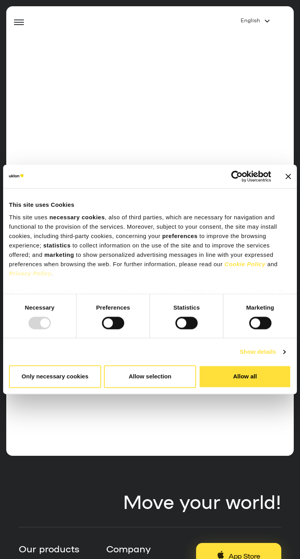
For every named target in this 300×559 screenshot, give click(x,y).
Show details (258, 351)
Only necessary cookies (54, 376)
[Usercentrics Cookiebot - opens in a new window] (237, 176)
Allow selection (150, 376)
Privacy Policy (30, 273)
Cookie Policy (245, 264)
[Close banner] (288, 176)
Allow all (245, 376)
